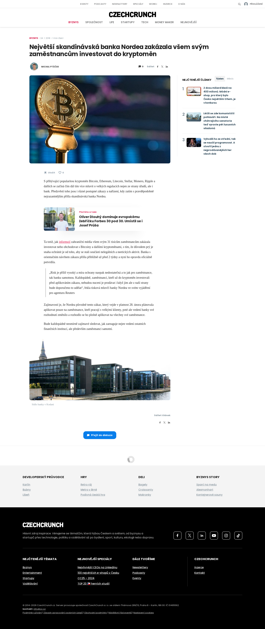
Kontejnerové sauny (209, 495)
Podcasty (100, 4)
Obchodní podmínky (95, 612)
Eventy (84, 4)
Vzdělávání (30, 583)
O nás (181, 4)
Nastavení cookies (143, 612)
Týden (220, 78)
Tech (144, 22)
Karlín (26, 484)
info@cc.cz (40, 609)
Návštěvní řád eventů (120, 612)
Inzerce (167, 4)
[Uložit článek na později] (49, 172)
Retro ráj (86, 484)
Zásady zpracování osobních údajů (63, 612)
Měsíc (230, 78)
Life (112, 22)
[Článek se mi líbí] (61, 172)
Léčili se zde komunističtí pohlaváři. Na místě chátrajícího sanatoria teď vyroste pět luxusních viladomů (219, 121)
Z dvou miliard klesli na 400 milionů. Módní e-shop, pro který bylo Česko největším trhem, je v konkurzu (219, 95)
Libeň (26, 495)
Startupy (128, 22)
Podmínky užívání (32, 612)
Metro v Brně (89, 489)
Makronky (144, 495)
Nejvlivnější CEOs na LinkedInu (97, 567)
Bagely (142, 484)
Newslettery (119, 4)
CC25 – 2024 (86, 578)
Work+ (153, 4)
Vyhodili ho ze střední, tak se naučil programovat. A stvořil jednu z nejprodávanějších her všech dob (219, 146)
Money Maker (164, 22)
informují (64, 242)
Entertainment (32, 573)
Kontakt (199, 573)
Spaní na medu (206, 484)
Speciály (138, 4)
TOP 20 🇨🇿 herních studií (94, 583)
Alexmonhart (204, 489)
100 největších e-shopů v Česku (98, 573)
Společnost (94, 22)
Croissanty (145, 489)
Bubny (27, 489)
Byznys (73, 22)
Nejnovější (188, 22)
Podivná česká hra (93, 495)
